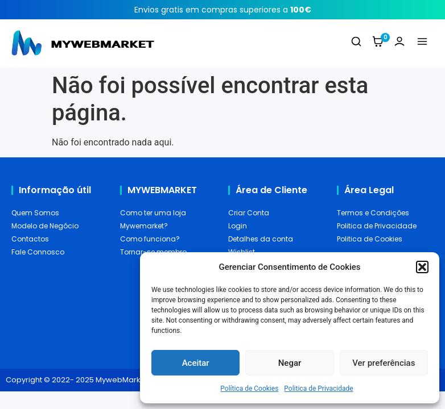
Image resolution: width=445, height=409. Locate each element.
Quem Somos (35, 213)
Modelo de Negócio (45, 226)
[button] (422, 267)
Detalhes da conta (260, 239)
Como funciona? (150, 239)
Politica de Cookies (369, 239)
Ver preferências (383, 363)
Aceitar (195, 363)
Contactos (30, 239)
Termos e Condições (373, 213)
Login (237, 226)
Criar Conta (248, 213)
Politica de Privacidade (318, 389)
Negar (290, 363)
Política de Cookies (249, 389)
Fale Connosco (37, 252)
